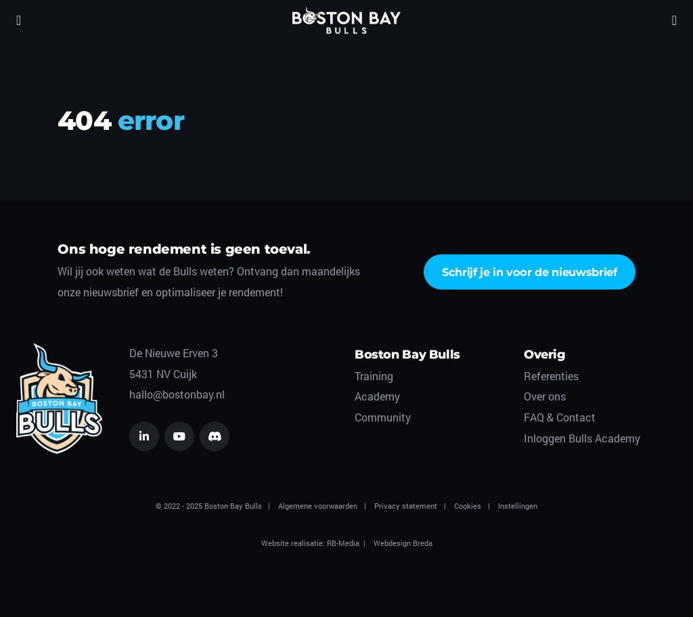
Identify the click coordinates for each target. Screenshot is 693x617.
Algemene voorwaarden (317, 506)
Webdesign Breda (403, 543)
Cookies (467, 506)
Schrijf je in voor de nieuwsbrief (529, 272)
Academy (377, 396)
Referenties (551, 376)
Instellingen (517, 506)
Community (383, 417)
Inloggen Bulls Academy (582, 438)
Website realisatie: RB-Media (310, 543)
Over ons (545, 396)
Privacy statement (405, 506)
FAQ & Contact (560, 417)
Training (374, 376)
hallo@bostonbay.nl (177, 394)
